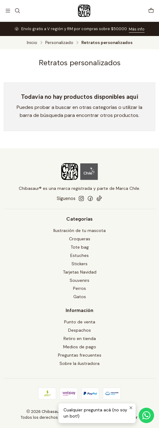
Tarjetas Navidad (79, 272)
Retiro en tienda (79, 338)
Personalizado (59, 43)
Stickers (79, 263)
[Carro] (151, 10)
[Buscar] (17, 10)
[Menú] (8, 10)
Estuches (79, 255)
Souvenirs (79, 280)
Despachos (79, 330)
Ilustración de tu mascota (79, 230)
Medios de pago (79, 347)
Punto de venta (79, 322)
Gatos (79, 296)
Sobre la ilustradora (79, 363)
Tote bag (80, 247)
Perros (79, 288)
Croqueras (79, 239)
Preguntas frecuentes (79, 355)
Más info (137, 29)
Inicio (32, 43)
